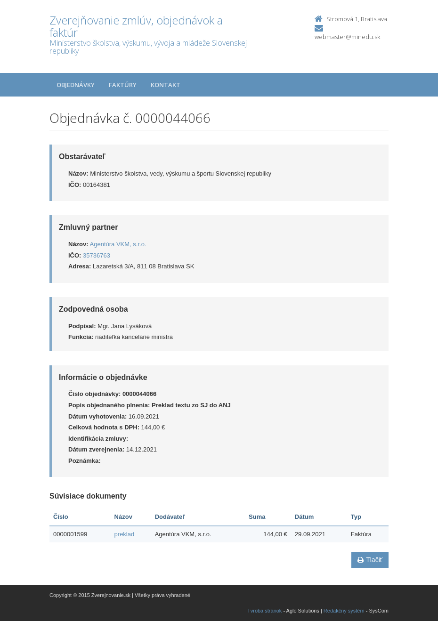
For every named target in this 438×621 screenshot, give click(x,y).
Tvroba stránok (264, 610)
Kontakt (165, 85)
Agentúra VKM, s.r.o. (118, 244)
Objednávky (76, 85)
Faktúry (123, 85)
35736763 (96, 255)
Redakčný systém (344, 610)
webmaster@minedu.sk (347, 36)
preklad (124, 534)
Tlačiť (369, 560)
